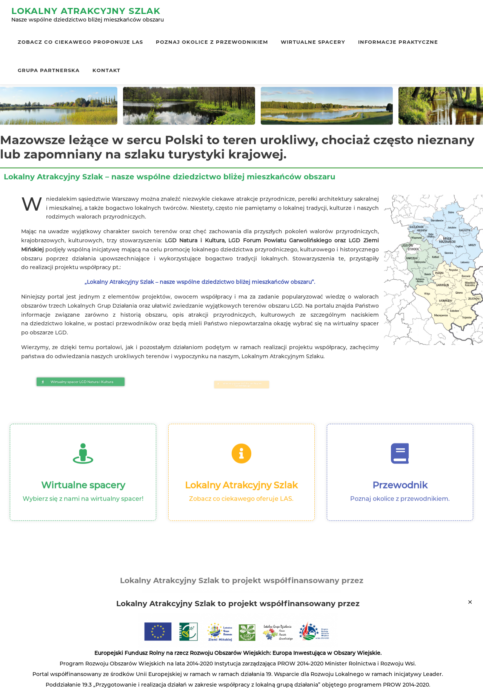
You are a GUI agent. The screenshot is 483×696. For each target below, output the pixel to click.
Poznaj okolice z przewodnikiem (212, 42)
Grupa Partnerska (49, 70)
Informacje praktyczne (398, 42)
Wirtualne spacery (313, 42)
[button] (80, 382)
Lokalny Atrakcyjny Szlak (85, 11)
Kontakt (106, 70)
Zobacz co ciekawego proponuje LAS (80, 42)
